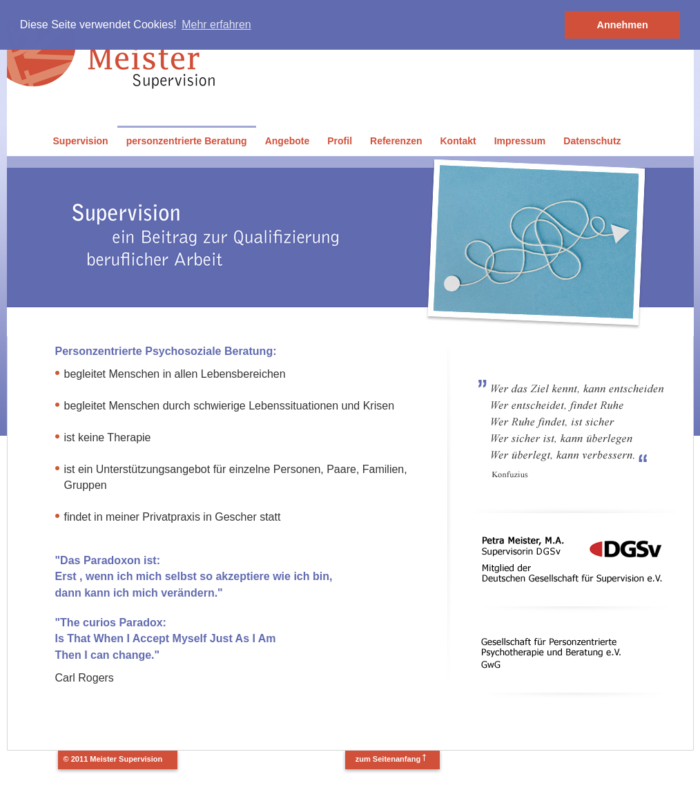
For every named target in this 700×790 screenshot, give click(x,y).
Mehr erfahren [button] (216, 24)
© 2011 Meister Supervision (113, 759)
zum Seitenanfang (388, 759)
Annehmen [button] (622, 24)
